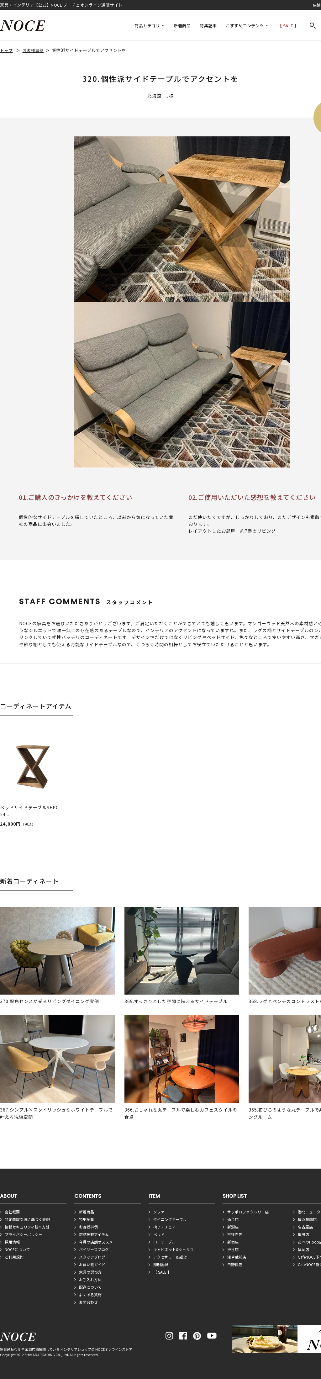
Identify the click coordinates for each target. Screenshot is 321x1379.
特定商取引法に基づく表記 (27, 1219)
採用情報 (12, 1241)
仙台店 (233, 1219)
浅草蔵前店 (236, 1257)
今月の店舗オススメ (96, 1241)
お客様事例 (33, 50)
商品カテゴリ (147, 26)
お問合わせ (88, 1302)
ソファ (159, 1211)
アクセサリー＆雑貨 (170, 1257)
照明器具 (160, 1264)
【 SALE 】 (288, 26)
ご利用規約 (14, 1257)
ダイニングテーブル (170, 1219)
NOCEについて (17, 1249)
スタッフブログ (92, 1257)
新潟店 (233, 1226)
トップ (6, 50)
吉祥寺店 (234, 1234)
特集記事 (208, 26)
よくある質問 (90, 1294)
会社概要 (12, 1211)
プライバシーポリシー (23, 1234)
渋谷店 (233, 1249)
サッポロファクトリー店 (248, 1211)
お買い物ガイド (92, 1264)
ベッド (159, 1234)
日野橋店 (234, 1264)
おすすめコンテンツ (245, 26)
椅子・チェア (164, 1226)
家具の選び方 (90, 1272)
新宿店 (233, 1241)
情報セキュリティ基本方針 (27, 1226)
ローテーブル (164, 1241)
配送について (90, 1287)
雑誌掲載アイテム (94, 1234)
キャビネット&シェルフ (173, 1249)
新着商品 (182, 26)
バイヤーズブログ (94, 1249)
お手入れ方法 (90, 1279)
